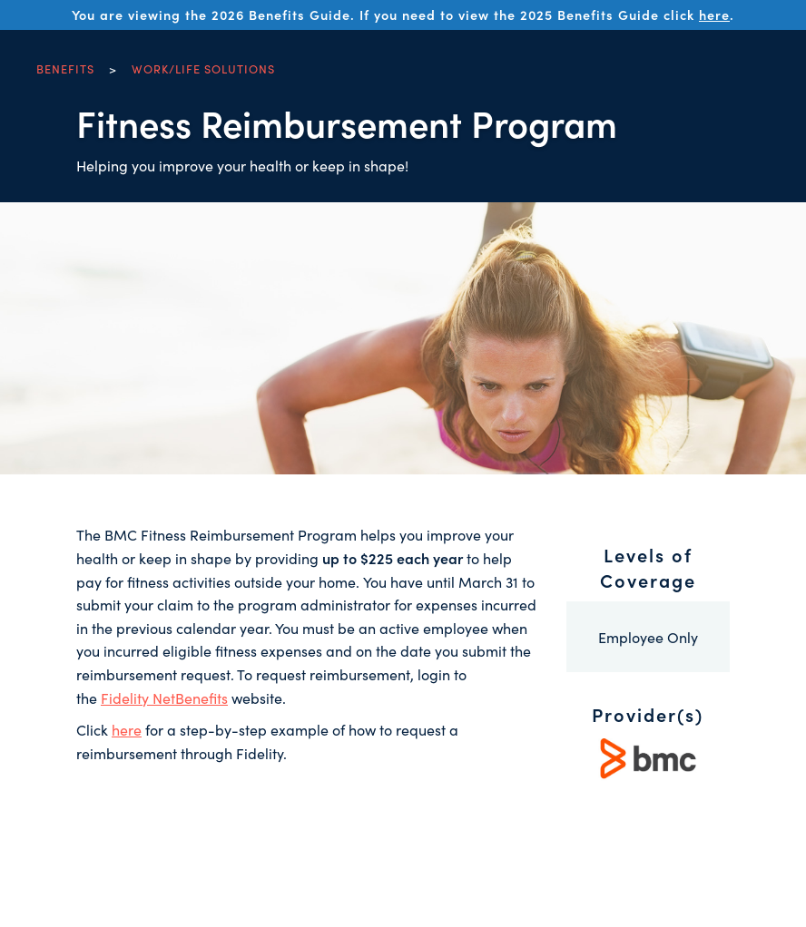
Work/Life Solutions (203, 68)
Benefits (65, 68)
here (714, 14)
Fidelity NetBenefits (164, 697)
